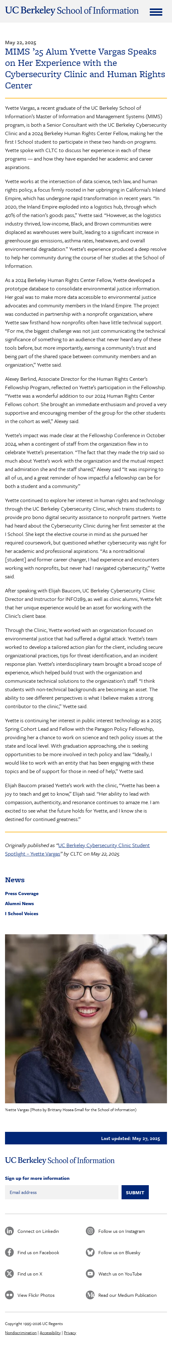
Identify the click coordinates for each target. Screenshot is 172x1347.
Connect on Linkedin (38, 1231)
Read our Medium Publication (127, 1294)
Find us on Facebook (38, 1252)
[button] (86, 1018)
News (15, 879)
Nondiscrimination (21, 1332)
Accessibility (50, 1332)
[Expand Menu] (156, 12)
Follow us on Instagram (121, 1231)
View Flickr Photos (36, 1294)
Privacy (70, 1332)
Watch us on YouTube (120, 1273)
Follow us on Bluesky (119, 1252)
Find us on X (30, 1273)
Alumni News (19, 903)
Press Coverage (22, 893)
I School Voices (21, 913)
